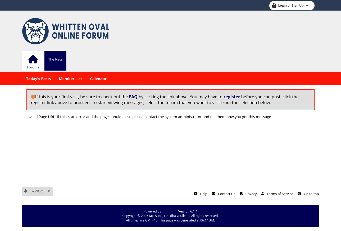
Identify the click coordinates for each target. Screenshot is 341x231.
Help (203, 193)
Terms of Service (280, 193)
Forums (33, 67)
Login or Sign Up (293, 5)
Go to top (311, 193)
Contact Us (226, 193)
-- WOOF (41, 191)
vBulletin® (170, 211)
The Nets (55, 59)
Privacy (251, 193)
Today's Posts (38, 78)
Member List (70, 78)
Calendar (98, 78)
